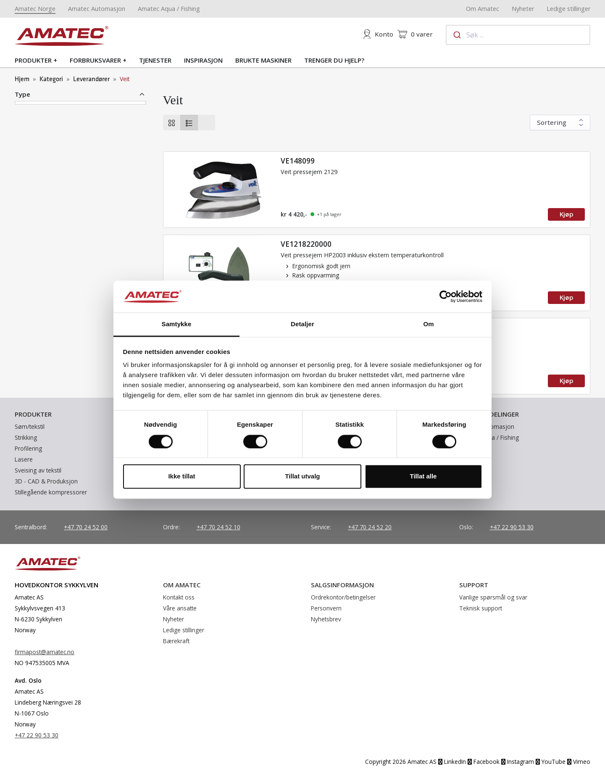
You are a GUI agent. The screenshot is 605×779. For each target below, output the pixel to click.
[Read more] (376, 189)
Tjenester (155, 60)
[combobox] (518, 35)
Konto (377, 34)
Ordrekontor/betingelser (343, 597)
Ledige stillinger (568, 9)
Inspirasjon (203, 60)
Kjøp (566, 214)
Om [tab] (428, 324)
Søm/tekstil (30, 426)
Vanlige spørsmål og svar (493, 597)
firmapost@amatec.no (44, 652)
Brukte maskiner (263, 60)
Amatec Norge (35, 9)
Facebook (484, 762)
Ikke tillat (181, 476)
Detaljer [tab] (302, 324)
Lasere (24, 459)
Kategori (51, 79)
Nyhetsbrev (326, 619)
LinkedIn (452, 762)
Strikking (26, 437)
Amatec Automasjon (96, 9)
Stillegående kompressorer (51, 492)
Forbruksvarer (95, 60)
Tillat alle (423, 476)
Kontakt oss (179, 597)
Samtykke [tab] (177, 324)
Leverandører (91, 79)
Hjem (22, 79)
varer (415, 34)
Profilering (28, 448)
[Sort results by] (560, 122)
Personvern (326, 608)
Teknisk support (480, 608)
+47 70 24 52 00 (86, 527)
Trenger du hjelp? (334, 60)
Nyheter (523, 9)
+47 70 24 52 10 (218, 527)
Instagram (517, 762)
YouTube (551, 762)
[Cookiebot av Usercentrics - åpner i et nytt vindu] (445, 296)
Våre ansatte (180, 608)
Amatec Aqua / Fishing (169, 9)
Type (22, 94)
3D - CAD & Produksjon (46, 481)
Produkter (33, 60)
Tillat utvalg (302, 476)
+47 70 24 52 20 (370, 527)
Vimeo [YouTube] (578, 762)
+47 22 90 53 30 (512, 527)
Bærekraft (176, 641)
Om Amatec (482, 9)
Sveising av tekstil (38, 470)
